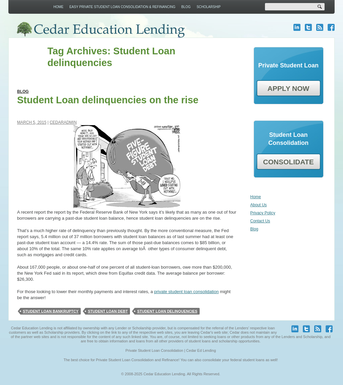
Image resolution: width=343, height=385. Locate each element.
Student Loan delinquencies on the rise (107, 100)
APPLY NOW (289, 88)
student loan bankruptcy (50, 311)
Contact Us (260, 221)
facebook (331, 27)
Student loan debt (108, 311)
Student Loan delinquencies (167, 311)
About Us (258, 205)
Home (58, 7)
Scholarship (209, 7)
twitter (308, 27)
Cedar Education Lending (100, 30)
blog (319, 27)
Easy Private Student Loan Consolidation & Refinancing (122, 7)
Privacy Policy (262, 213)
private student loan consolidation (186, 291)
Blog (186, 7)
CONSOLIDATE (288, 162)
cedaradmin (63, 122)
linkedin (296, 27)
